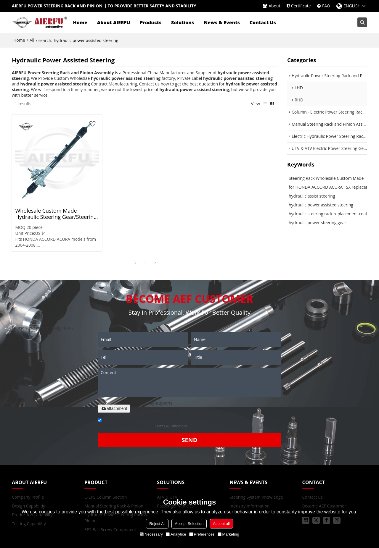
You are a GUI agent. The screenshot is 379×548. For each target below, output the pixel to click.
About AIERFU (113, 22)
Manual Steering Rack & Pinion (113, 478)
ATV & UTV (167, 470)
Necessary (151, 534)
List (264, 103)
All (32, 40)
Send (189, 413)
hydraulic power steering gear (317, 222)
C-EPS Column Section (105, 470)
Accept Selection (189, 523)
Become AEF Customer (324, 478)
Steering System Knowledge (256, 470)
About (274, 6)
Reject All (157, 523)
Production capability (32, 487)
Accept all (221, 523)
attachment (114, 381)
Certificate (301, 6)
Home (80, 22)
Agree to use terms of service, (142, 396)
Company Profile (28, 470)
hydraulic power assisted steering (321, 204)
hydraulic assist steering (312, 195)
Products (151, 22)
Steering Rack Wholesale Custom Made (326, 178)
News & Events (222, 22)
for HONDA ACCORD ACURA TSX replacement (332, 187)
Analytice (176, 534)
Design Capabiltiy (28, 478)
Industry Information (249, 478)
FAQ (326, 6)
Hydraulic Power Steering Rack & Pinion (115, 490)
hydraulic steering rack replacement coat (328, 213)
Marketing (228, 534)
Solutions (182, 22)
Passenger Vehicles (175, 478)
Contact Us (263, 22)
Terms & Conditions (171, 398)
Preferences (202, 534)
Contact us (312, 470)
